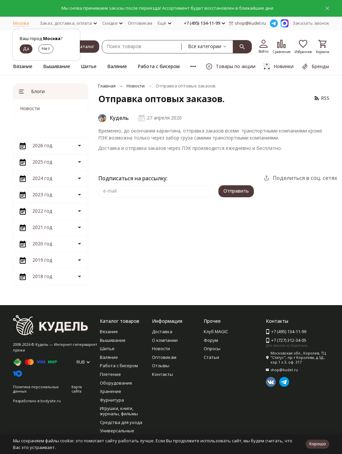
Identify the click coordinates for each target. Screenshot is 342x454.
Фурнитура (112, 400)
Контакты (162, 374)
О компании (165, 340)
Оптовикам (140, 23)
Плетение (110, 374)
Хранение (110, 391)
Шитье (89, 66)
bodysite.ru (50, 400)
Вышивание (56, 66)
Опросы (212, 349)
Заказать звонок (311, 23)
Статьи (211, 357)
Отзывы (160, 366)
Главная (107, 86)
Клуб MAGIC (216, 331)
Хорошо (317, 444)
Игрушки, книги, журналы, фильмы (119, 411)
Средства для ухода (121, 422)
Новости (136, 86)
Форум (211, 340)
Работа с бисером (159, 66)
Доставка (162, 331)
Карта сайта (76, 389)
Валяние (117, 66)
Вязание (22, 66)
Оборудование (116, 383)
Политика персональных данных (36, 389)
